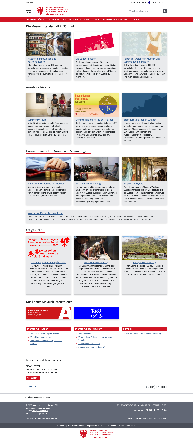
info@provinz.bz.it (40, 411)
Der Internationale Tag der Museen (94, 119)
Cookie (112, 426)
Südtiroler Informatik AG (47, 418)
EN (144, 2)
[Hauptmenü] (29, 10)
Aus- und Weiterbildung (88, 183)
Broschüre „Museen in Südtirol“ (140, 119)
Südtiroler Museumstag (96, 262)
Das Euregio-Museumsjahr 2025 (48, 262)
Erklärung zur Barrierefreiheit (70, 426)
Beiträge (84, 19)
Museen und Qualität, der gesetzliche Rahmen (46, 342)
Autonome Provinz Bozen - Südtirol (47, 405)
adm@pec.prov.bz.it (38, 413)
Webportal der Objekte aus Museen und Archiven (117, 19)
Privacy (102, 426)
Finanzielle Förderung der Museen (46, 183)
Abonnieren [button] (33, 378)
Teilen (150, 387)
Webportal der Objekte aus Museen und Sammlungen (95, 338)
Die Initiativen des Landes (89, 344)
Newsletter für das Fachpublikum (45, 213)
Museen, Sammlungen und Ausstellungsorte (42, 60)
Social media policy (126, 426)
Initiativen (54, 19)
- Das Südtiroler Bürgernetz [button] (147, 418)
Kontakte (145, 405)
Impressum (91, 426)
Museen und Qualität (135, 183)
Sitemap (32, 386)
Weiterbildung (70, 19)
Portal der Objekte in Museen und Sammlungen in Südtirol (142, 60)
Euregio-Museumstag (144, 262)
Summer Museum (37, 119)
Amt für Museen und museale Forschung (143, 334)
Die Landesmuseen (86, 58)
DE (133, 2)
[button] (146, 410)
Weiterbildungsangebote (40, 337)
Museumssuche (84, 334)
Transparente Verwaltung (127, 405)
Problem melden (159, 405)
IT (138, 2)
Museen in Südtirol (37, 19)
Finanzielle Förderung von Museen (45, 334)
